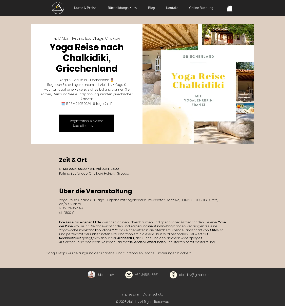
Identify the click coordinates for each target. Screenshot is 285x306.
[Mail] (129, 274)
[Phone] (173, 274)
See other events (86, 125)
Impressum (130, 294)
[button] (230, 8)
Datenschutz (153, 294)
